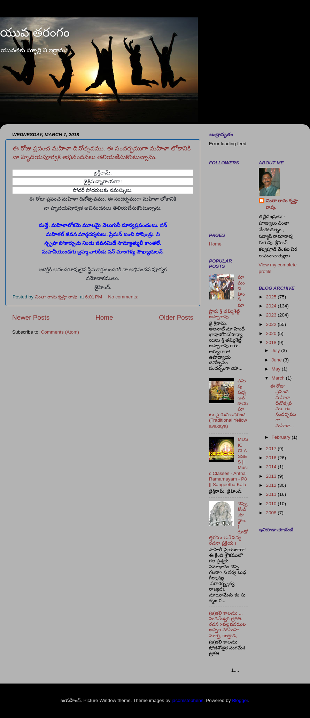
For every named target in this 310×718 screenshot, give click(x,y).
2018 (272, 342)
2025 (272, 296)
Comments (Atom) (60, 332)
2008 (272, 512)
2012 (272, 485)
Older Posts (176, 317)
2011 (272, 494)
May (277, 369)
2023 (272, 315)
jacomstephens (187, 700)
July (276, 350)
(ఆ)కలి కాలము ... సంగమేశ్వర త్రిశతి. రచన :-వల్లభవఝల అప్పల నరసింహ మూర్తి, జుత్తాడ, (227, 624)
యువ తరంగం (35, 32)
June (277, 359)
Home (104, 317)
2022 (272, 324)
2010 (272, 503)
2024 (272, 306)
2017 (272, 448)
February (282, 437)
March (279, 378)
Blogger (240, 700)
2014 (272, 466)
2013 (272, 476)
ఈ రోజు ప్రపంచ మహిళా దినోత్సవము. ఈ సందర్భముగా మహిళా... (283, 405)
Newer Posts (30, 317)
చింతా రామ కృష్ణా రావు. (282, 204)
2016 (272, 457)
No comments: (124, 296)
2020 (272, 333)
